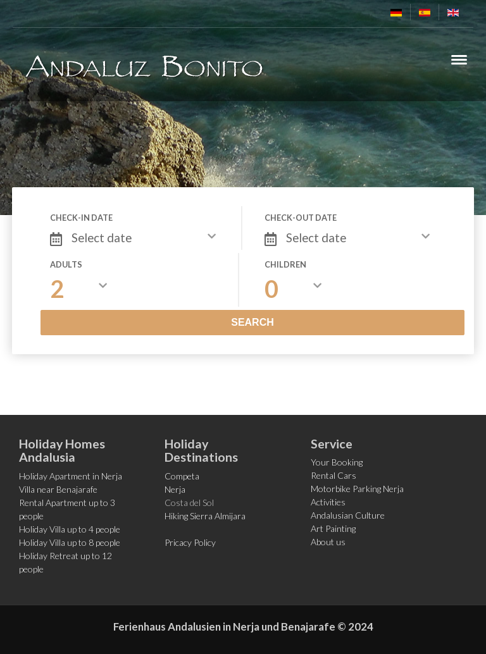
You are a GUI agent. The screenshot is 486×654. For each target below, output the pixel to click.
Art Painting (333, 528)
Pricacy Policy (190, 542)
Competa (182, 476)
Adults (66, 264)
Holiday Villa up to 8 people (69, 542)
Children (285, 264)
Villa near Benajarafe (58, 489)
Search (252, 322)
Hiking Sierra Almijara (205, 515)
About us (328, 541)
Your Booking (337, 462)
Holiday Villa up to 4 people (69, 529)
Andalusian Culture (348, 515)
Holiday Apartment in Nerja (70, 476)
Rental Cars (333, 475)
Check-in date (81, 218)
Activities (328, 502)
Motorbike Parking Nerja (357, 488)
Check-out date (301, 218)
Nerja (175, 489)
